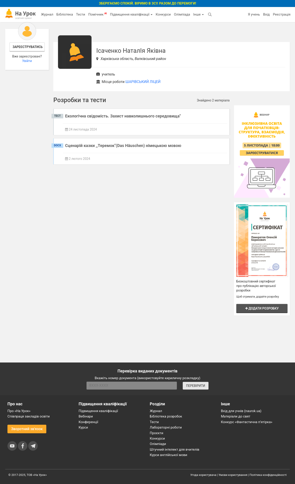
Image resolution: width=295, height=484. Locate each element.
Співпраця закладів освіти (28, 416)
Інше (198, 14)
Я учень (254, 14)
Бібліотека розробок (166, 416)
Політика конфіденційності (268, 475)
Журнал (47, 14)
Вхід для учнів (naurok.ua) (241, 411)
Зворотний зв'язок (27, 429)
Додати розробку (262, 308)
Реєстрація (281, 14)
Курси (83, 427)
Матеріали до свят (235, 416)
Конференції (88, 422)
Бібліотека (64, 14)
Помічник (97, 14)
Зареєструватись (28, 47)
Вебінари (86, 416)
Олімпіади (158, 444)
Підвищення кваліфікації (131, 14)
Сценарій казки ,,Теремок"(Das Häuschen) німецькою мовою (123, 145)
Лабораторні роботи (166, 427)
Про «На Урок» (18, 411)
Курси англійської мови (168, 455)
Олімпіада (182, 14)
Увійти (27, 61)
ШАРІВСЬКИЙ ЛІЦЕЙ (142, 82)
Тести (80, 14)
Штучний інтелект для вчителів (174, 449)
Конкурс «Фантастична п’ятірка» (246, 422)
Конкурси (163, 14)
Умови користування (232, 475)
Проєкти (156, 433)
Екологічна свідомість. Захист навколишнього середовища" (123, 116)
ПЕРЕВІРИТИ (195, 386)
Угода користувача (203, 475)
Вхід (266, 14)
